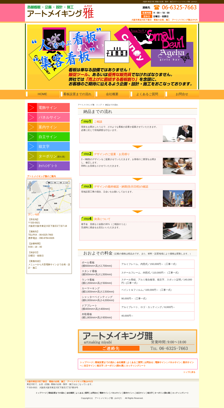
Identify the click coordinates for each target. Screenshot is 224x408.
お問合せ (148, 362)
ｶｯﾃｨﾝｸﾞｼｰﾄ (48, 166)
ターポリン (52, 156)
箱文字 (44, 146)
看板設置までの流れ (105, 362)
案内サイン (48, 127)
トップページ (86, 362)
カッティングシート (136, 365)
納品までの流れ (111, 105)
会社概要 (121, 362)
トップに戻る (189, 372)
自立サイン (48, 137)
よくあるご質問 (134, 362)
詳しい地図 (33, 214)
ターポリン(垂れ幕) (114, 365)
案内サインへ (128, 393)
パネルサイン (50, 117)
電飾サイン (48, 108)
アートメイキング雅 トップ (90, 105)
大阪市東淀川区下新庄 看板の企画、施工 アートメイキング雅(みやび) (164, 20)
